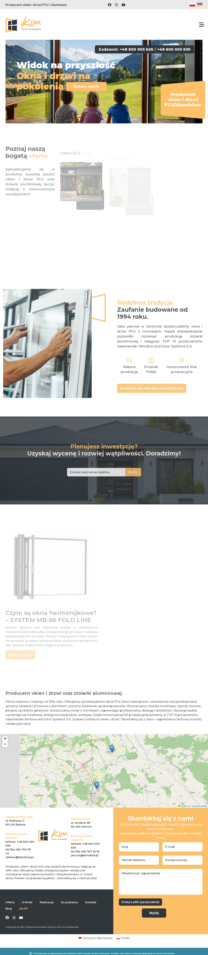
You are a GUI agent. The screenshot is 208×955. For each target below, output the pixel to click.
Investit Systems (47, 927)
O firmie (27, 902)
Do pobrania (69, 902)
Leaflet (182, 806)
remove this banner (164, 953)
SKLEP (23, 908)
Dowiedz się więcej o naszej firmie (151, 400)
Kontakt (90, 902)
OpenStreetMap (199, 806)
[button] (112, 748)
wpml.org (81, 953)
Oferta (10, 902)
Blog (9, 908)
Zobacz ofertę (85, 87)
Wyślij (125, 472)
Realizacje (47, 902)
